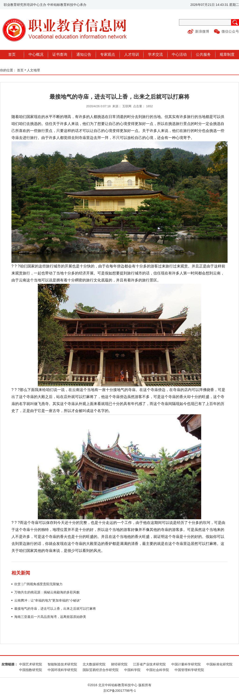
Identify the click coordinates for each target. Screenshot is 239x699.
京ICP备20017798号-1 (119, 690)
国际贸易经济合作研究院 (101, 670)
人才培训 (131, 54)
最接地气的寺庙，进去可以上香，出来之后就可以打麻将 (55, 608)
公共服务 (203, 54)
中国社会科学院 (157, 670)
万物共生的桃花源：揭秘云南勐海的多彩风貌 (47, 592)
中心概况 (35, 54)
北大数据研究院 (94, 664)
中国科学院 (132, 670)
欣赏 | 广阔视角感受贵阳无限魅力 (38, 584)
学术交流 (155, 54)
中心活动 (179, 54)
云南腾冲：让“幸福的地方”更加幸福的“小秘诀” (47, 600)
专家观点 (107, 54)
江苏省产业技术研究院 (149, 664)
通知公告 (83, 54)
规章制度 (227, 54)
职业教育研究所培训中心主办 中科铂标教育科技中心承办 (45, 5)
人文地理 (33, 70)
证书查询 (59, 54)
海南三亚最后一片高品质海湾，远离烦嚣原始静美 (50, 617)
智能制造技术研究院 (62, 664)
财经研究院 (119, 664)
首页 (12, 54)
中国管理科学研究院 (189, 670)
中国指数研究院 (30, 670)
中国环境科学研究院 (62, 670)
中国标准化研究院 (219, 664)
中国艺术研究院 (30, 664)
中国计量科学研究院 (186, 664)
